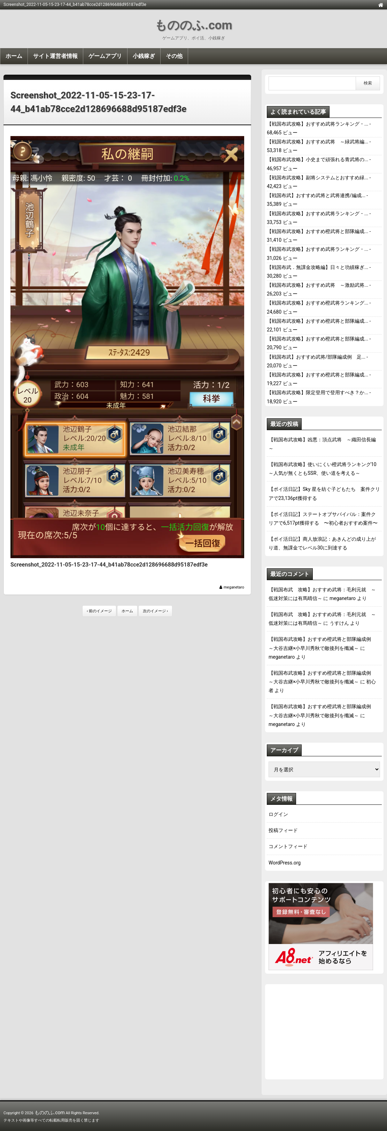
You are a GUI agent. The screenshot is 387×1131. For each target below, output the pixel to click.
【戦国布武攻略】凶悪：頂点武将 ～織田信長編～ (322, 444)
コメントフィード (288, 846)
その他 (174, 56)
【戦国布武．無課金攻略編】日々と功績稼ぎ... (317, 267)
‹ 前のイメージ (99, 611)
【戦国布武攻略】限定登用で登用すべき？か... (317, 392)
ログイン (278, 814)
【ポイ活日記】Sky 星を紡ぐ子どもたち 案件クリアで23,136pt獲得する (324, 493)
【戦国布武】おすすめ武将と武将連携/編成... (316, 195)
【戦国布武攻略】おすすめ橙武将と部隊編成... (317, 231)
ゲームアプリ (105, 56)
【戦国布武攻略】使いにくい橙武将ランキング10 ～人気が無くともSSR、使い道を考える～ (324, 469)
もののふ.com (193, 25)
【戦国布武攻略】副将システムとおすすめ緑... (317, 177)
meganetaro (234, 587)
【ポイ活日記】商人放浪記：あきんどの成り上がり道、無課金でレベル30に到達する (322, 543)
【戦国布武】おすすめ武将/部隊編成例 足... (316, 357)
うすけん (339, 623)
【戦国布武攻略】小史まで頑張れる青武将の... (317, 159)
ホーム (14, 56)
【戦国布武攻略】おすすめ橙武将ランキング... (317, 303)
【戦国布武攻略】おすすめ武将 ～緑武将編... (317, 141)
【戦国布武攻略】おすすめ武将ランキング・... (317, 124)
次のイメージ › (155, 611)
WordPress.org (285, 863)
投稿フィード (283, 830)
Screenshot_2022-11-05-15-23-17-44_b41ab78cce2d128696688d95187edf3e (98, 102)
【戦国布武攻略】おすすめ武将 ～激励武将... (317, 285)
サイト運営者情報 (55, 56)
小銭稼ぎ (144, 56)
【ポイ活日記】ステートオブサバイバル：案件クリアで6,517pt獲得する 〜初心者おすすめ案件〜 (323, 518)
